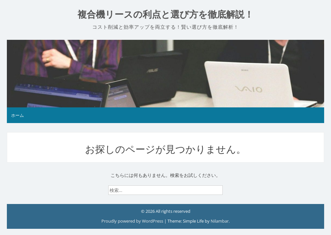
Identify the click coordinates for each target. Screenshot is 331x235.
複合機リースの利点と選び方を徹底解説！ (165, 14)
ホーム (17, 115)
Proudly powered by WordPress (132, 221)
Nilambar (220, 221)
